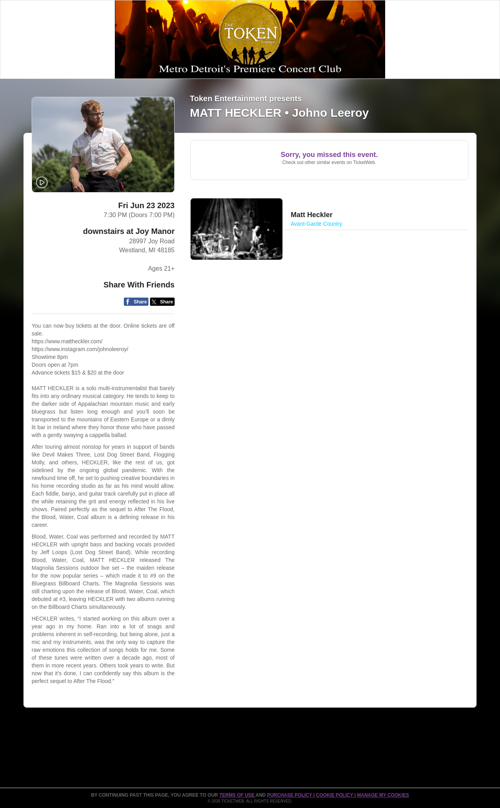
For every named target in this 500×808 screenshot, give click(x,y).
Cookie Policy (335, 795)
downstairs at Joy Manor (129, 231)
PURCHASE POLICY (290, 795)
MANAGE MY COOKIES (383, 795)
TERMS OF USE (237, 795)
